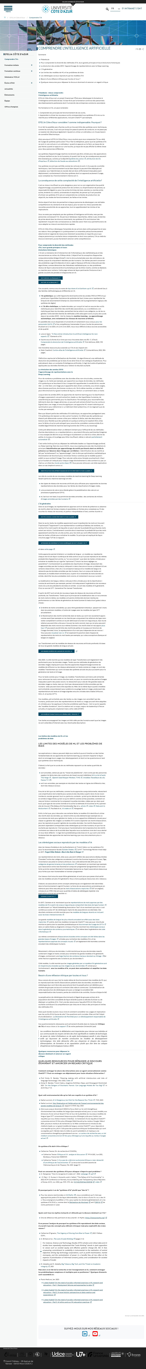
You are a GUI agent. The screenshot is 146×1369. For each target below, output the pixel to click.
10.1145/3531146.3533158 (83, 1182)
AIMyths (70, 1195)
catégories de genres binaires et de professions (56, 864)
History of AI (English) (49, 282)
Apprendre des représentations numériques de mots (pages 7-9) (63, 543)
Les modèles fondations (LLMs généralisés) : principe (59, 714)
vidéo (68, 1080)
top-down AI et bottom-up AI (79, 288)
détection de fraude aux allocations (63, 161)
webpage (84, 1174)
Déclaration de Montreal (78, 1202)
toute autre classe (62, 463)
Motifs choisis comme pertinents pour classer (57, 517)
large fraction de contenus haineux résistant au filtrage (80, 956)
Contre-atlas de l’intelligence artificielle (68, 350)
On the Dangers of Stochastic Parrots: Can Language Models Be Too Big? (73, 1085)
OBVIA (97, 1202)
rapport (63, 1026)
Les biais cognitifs (47, 896)
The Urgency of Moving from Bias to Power (73, 1233)
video (91, 806)
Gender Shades (68, 849)
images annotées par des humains (55, 499)
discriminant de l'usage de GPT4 (91, 924)
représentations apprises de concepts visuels (55, 941)
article (83, 806)
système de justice (76, 159)
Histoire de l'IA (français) (50, 278)
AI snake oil (66, 808)
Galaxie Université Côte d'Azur (73, 2)
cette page (48, 549)
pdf (92, 1174)
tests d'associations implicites (77, 888)
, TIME (66, 777)
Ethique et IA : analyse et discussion (71, 1154)
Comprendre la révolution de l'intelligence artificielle (61, 342)
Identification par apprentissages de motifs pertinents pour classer (65, 471)
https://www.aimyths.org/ (95, 1218)
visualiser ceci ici (57, 633)
